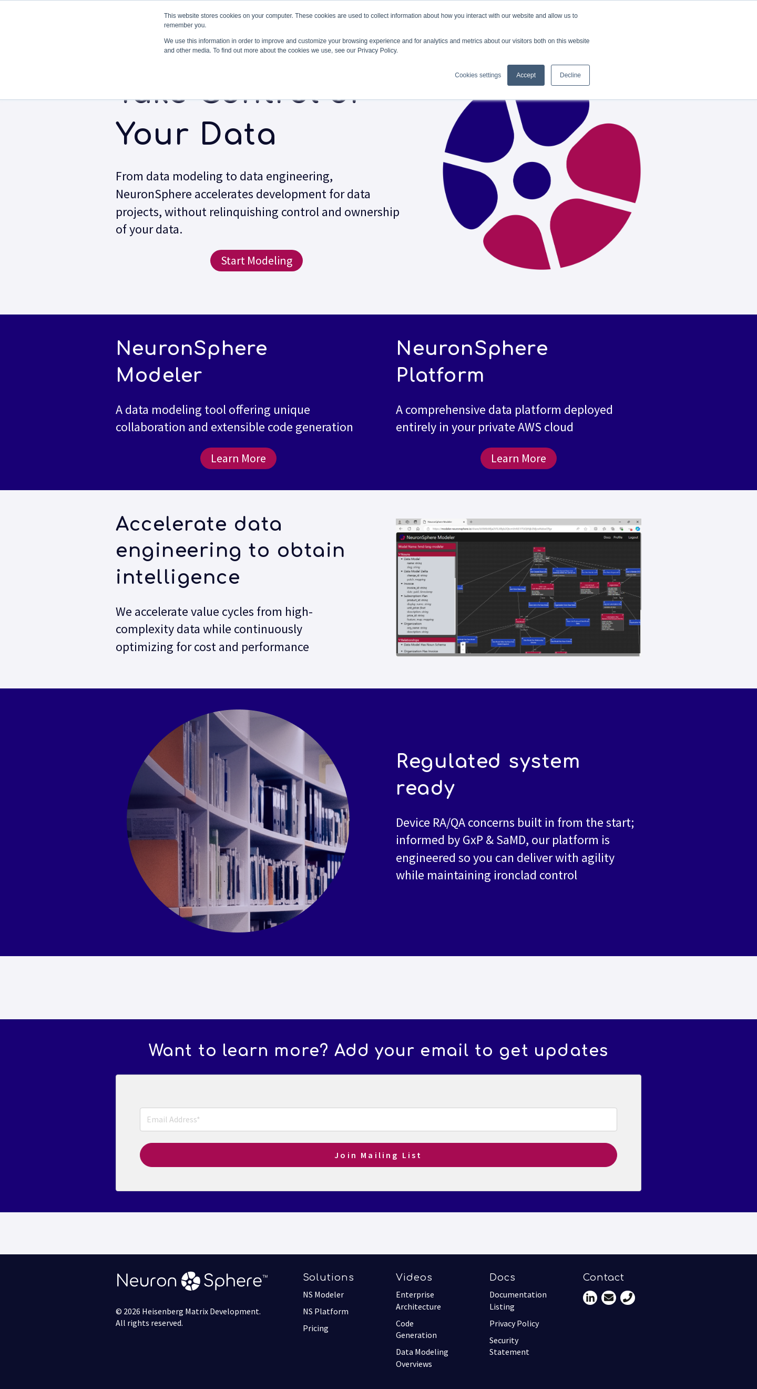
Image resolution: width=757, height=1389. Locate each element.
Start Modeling (256, 260)
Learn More (238, 458)
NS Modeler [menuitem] (323, 1294)
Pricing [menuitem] (316, 1328)
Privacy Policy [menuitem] (514, 1323)
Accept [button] (526, 75)
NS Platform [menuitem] (326, 1311)
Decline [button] (570, 75)
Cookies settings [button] (478, 75)
